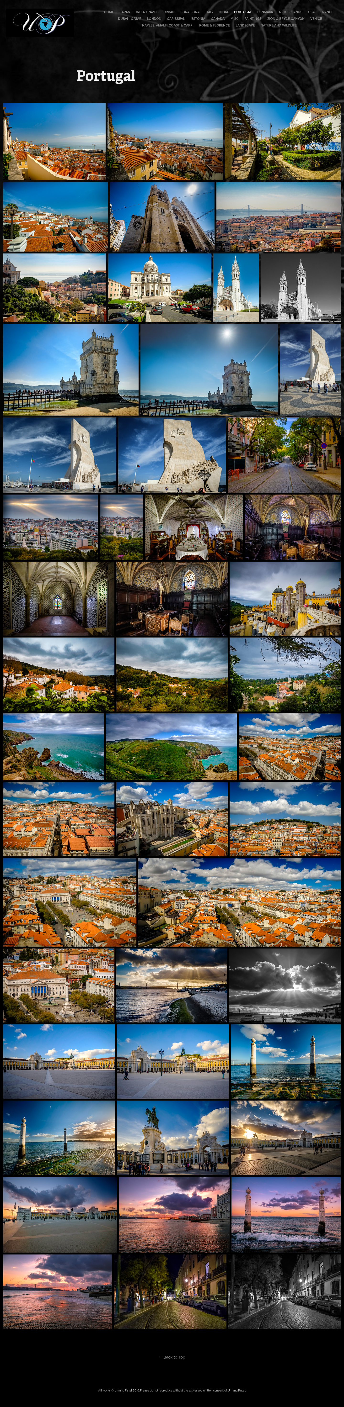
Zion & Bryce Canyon (286, 18)
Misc (235, 18)
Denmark (265, 12)
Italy (209, 12)
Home (109, 12)
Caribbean (176, 18)
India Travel (146, 12)
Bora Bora (189, 12)
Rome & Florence (214, 25)
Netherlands (290, 12)
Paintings (252, 18)
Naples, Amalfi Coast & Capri (168, 25)
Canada (218, 18)
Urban (169, 12)
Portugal (243, 12)
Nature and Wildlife (279, 25)
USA (311, 12)
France (326, 12)
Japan (125, 12)
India (223, 12)
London (154, 18)
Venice (316, 18)
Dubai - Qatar (129, 18)
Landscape (245, 25)
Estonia (198, 18)
